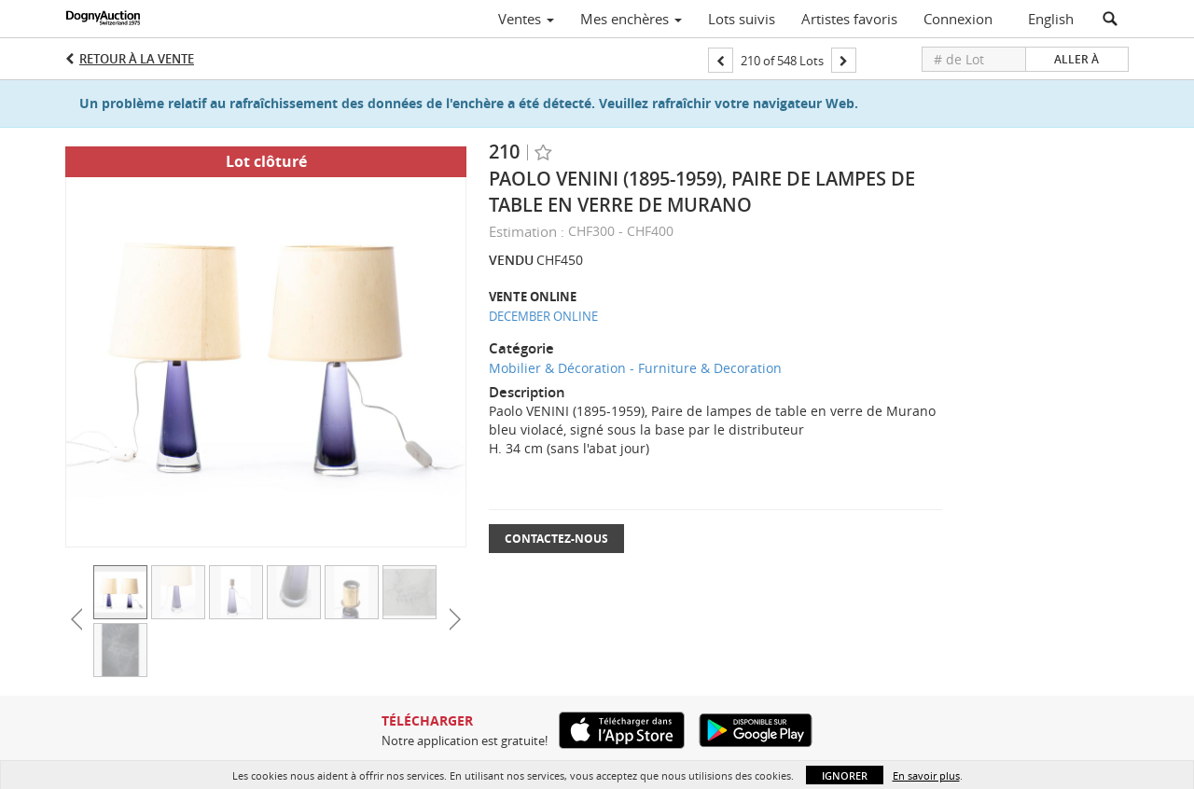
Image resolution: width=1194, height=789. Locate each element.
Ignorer (845, 775)
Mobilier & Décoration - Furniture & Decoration (635, 368)
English (1051, 18)
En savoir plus (926, 775)
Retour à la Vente (136, 58)
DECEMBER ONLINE (543, 316)
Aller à (1076, 59)
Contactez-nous (556, 539)
